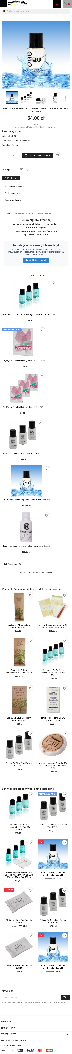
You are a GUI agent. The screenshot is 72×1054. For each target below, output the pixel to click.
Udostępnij (14, 169)
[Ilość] (15, 155)
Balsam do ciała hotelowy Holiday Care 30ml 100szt (26, 546)
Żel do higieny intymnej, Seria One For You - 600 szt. (26, 500)
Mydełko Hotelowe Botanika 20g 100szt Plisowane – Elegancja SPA (53, 765)
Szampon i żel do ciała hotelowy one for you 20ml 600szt (18, 827)
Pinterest (28, 169)
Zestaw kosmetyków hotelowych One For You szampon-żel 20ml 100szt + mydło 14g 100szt (19, 874)
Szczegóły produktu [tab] (24, 213)
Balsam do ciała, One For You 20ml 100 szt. (22, 453)
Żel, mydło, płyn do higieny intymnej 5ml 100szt (23, 361)
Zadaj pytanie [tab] (44, 213)
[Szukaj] (36, 11)
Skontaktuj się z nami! (36, 260)
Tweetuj (21, 169)
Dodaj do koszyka (37, 155)
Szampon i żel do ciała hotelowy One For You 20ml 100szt (29, 314)
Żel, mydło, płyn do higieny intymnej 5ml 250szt (23, 407)
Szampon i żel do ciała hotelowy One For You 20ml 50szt (53, 672)
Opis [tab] (8, 213)
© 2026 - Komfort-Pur (11, 1045)
